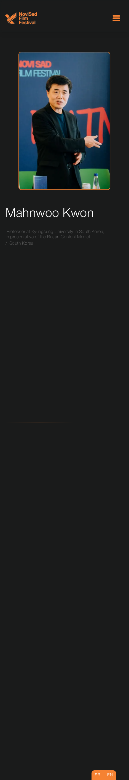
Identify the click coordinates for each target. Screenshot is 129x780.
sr (97, 775)
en (110, 775)
